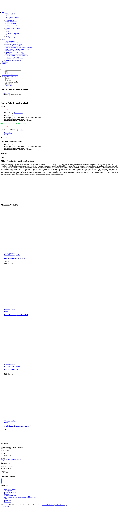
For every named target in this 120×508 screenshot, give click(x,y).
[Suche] (6, 73)
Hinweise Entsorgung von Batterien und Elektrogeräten (20, 497)
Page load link (5, 506)
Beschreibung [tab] (8, 133)
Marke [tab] (6, 134)
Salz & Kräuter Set (11, 370)
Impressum (7, 502)
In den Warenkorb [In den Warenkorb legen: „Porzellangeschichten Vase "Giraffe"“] (9, 255)
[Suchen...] (13, 71)
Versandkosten (18, 113)
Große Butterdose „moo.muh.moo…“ (17, 426)
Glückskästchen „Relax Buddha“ (16, 315)
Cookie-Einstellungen (61, 505)
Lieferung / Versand (10, 492)
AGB (5, 498)
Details (18, 255)
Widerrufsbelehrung (10, 495)
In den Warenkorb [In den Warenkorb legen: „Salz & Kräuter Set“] (9, 366)
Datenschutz (7, 500)
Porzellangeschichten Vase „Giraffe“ (17, 258)
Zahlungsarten (8, 490)
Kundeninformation (9, 489)
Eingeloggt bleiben (12, 82)
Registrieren (8, 85)
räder (22, 130)
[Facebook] (1, 481)
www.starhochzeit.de (48, 505)
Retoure (6, 494)
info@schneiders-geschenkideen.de (11, 459)
